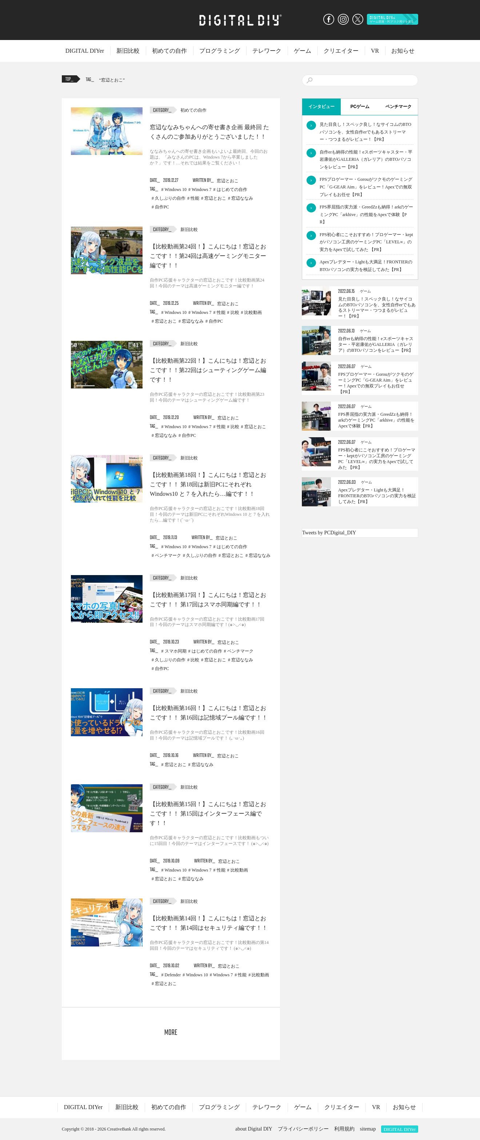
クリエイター (341, 51)
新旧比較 (128, 51)
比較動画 (253, 312)
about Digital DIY (253, 1129)
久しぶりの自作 (170, 198)
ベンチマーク (168, 555)
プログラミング (219, 51)
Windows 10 (176, 189)
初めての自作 (169, 51)
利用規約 (344, 1129)
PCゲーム (360, 106)
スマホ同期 (176, 651)
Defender (173, 974)
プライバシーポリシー (303, 1129)
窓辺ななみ (242, 198)
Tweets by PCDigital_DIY (329, 532)
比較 (235, 312)
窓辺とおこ (112, 80)
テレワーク (266, 51)
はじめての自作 (232, 189)
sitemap (368, 1129)
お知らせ (403, 51)
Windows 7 (202, 189)
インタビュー (321, 106)
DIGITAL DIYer (84, 51)
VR (375, 51)
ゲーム (302, 51)
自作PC (162, 207)
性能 (195, 198)
